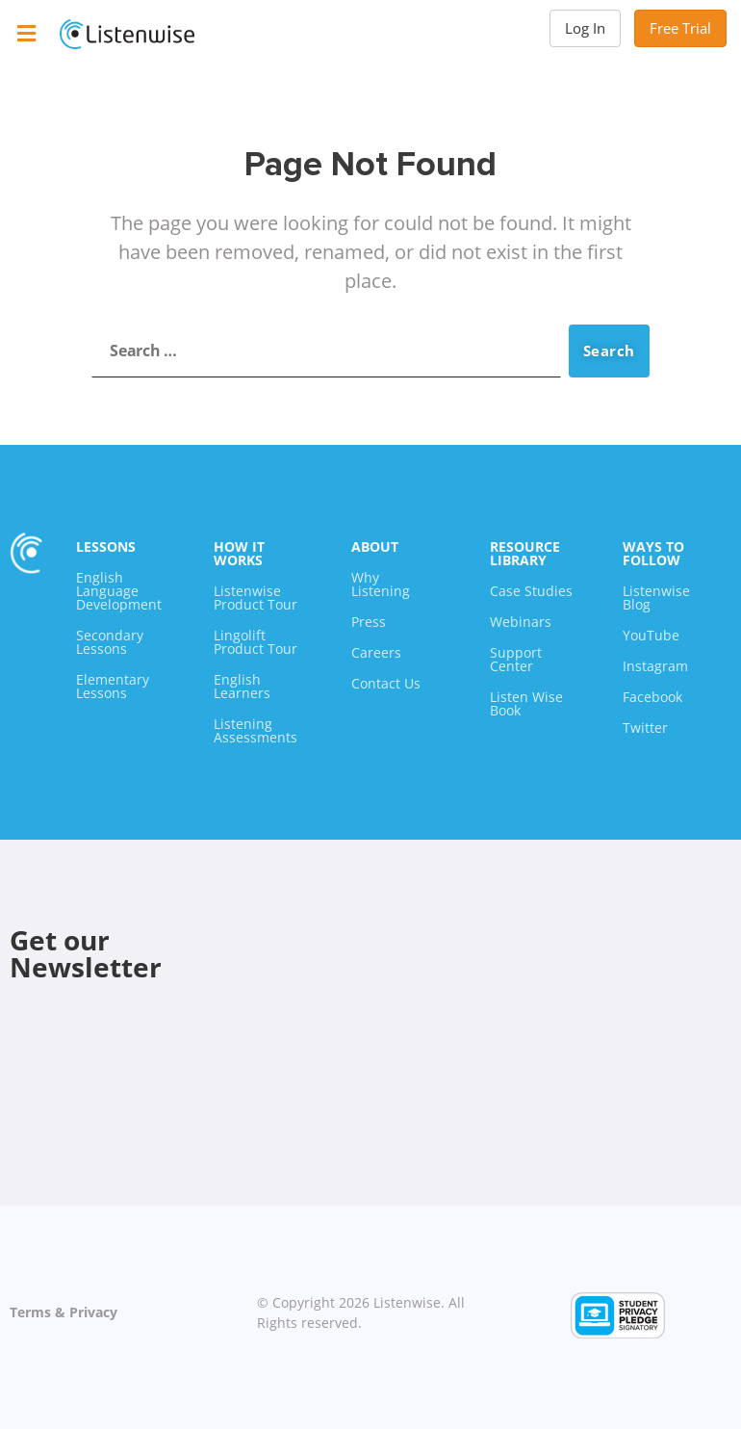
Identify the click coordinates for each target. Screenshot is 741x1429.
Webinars (520, 621)
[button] (26, 32)
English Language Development (119, 590)
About (374, 546)
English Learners (242, 686)
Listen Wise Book (526, 703)
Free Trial (680, 28)
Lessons (106, 546)
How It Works (239, 553)
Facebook (652, 697)
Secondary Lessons (109, 642)
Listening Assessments (255, 730)
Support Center (516, 659)
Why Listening (380, 584)
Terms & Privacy (63, 1312)
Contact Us (386, 683)
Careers (376, 652)
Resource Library (525, 553)
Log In (585, 28)
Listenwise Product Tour (255, 597)
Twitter (645, 727)
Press (368, 621)
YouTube (651, 635)
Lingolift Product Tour (255, 642)
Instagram (655, 666)
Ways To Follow (653, 553)
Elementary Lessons (112, 686)
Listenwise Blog (656, 597)
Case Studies (531, 591)
